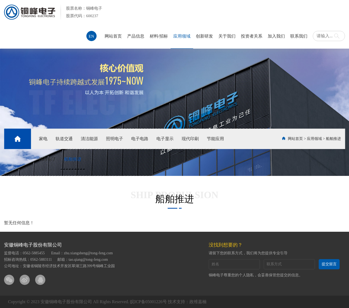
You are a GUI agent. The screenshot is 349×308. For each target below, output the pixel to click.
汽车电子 (47, 159)
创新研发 (204, 36)
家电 (43, 138)
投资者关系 (251, 36)
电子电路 (139, 138)
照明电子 (114, 138)
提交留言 (329, 264)
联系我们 (298, 36)
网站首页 (113, 36)
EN (91, 36)
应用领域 (181, 36)
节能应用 (215, 138)
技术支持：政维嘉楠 (187, 301)
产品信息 (135, 36)
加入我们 (276, 36)
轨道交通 (64, 138)
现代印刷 (190, 138)
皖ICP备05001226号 (148, 301)
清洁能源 (89, 138)
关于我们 (227, 36)
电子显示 (165, 138)
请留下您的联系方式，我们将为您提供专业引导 (248, 253)
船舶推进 (72, 159)
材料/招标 (159, 36)
